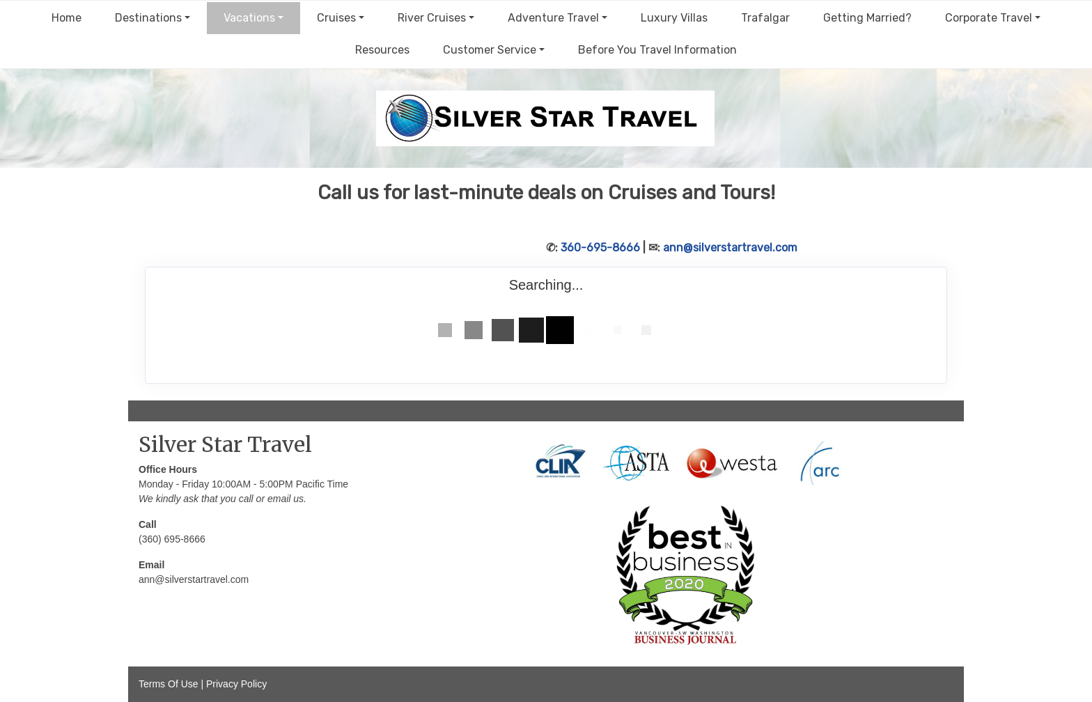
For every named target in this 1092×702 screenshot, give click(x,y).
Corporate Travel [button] (988, 17)
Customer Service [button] (489, 49)
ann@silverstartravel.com (730, 247)
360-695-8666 (600, 247)
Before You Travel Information (657, 49)
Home (66, 17)
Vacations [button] (249, 17)
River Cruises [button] (432, 17)
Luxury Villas (674, 17)
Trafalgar (765, 17)
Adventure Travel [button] (553, 17)
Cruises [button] (336, 17)
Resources (382, 49)
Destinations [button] (148, 17)
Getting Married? (867, 17)
